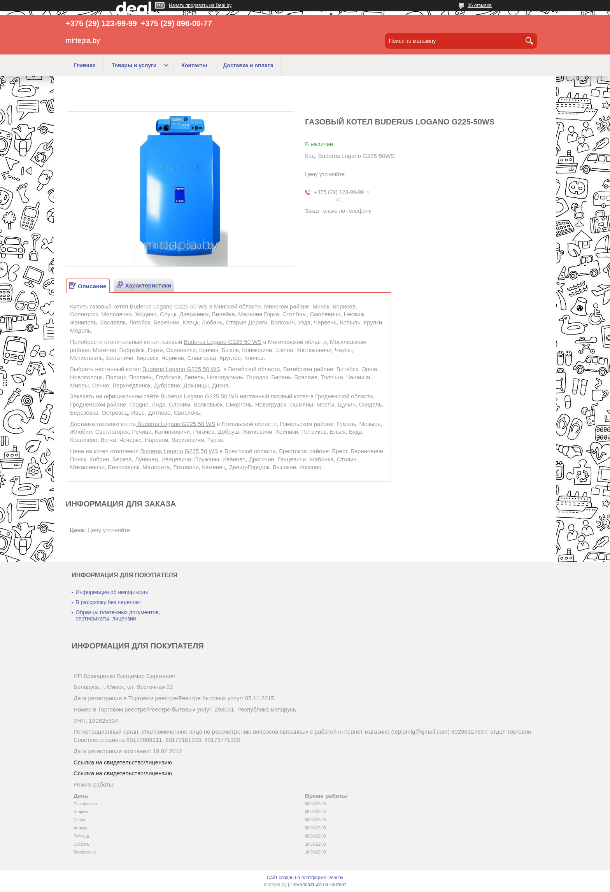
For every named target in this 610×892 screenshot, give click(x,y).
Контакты (194, 65)
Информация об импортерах (111, 592)
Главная (85, 65)
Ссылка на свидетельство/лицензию (123, 762)
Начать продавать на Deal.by (200, 5)
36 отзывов (480, 5)
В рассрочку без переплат (108, 602)
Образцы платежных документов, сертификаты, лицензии (117, 615)
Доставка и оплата (248, 65)
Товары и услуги (134, 65)
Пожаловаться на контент (318, 884)
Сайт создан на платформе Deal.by (305, 877)
